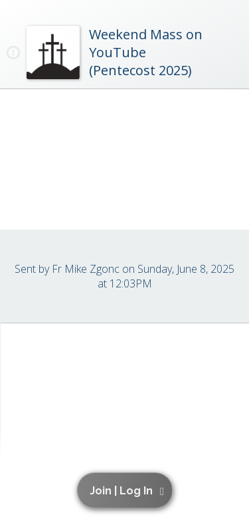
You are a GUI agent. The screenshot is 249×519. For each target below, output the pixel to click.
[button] (127, 490)
